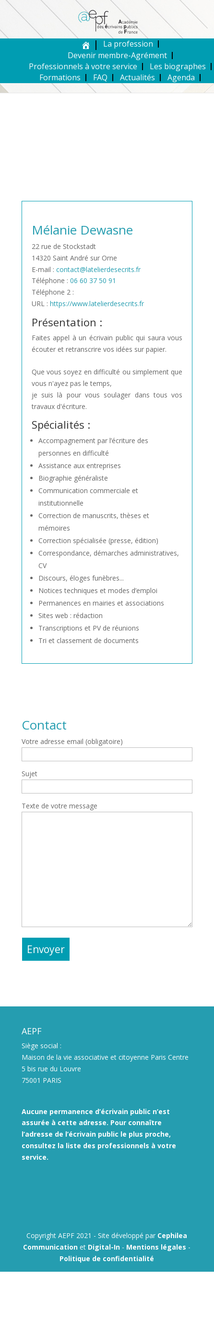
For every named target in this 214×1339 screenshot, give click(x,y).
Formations (60, 77)
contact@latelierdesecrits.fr (98, 269)
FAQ (100, 77)
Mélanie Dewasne (82, 229)
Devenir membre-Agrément (117, 55)
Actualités (137, 77)
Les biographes (178, 66)
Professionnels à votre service (83, 66)
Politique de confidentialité (106, 1258)
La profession (128, 43)
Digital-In (104, 1247)
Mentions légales (156, 1247)
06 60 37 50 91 (93, 280)
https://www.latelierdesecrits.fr (97, 303)
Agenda (181, 77)
